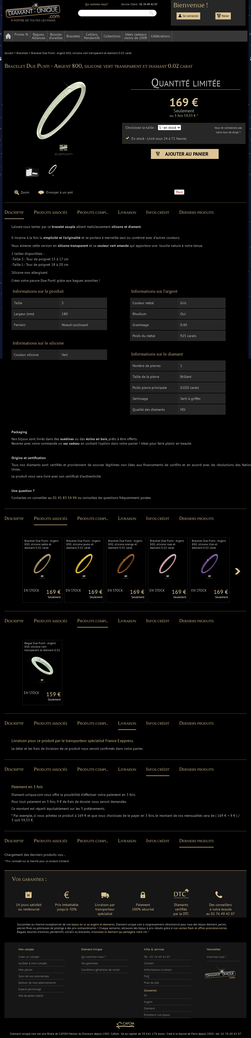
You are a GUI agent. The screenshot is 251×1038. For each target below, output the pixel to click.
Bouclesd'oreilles (56, 36)
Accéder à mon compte (32, 963)
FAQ (146, 976)
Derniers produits (196, 212)
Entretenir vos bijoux (157, 1015)
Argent (148, 1002)
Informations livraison (158, 969)
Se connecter (190, 16)
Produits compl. (92, 212)
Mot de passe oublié (30, 995)
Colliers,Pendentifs (92, 36)
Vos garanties (89, 963)
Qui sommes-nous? (96, 4)
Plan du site (151, 982)
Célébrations (160, 36)
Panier (225, 16)
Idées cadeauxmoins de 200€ (135, 36)
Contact (149, 963)
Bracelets (73, 36)
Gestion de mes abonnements (37, 982)
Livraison (127, 212)
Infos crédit (157, 212)
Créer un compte (28, 957)
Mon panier (25, 969)
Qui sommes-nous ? (93, 957)
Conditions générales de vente (100, 969)
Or (145, 995)
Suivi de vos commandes (33, 976)
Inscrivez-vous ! (216, 957)
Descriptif (14, 212)
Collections (112, 36)
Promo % (21, 34)
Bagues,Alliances (38, 36)
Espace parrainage (29, 989)
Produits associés (50, 212)
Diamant (149, 1008)
